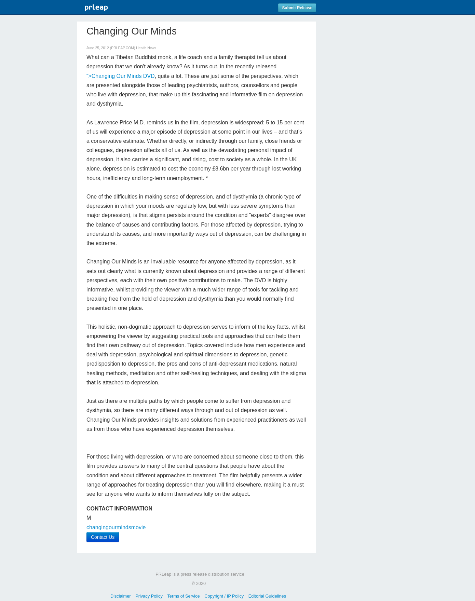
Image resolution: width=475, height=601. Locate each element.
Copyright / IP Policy (224, 596)
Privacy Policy (149, 596)
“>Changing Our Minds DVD (120, 76)
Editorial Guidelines (267, 596)
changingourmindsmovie (116, 527)
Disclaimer (120, 596)
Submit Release (297, 7)
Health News (146, 48)
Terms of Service (183, 596)
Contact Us (102, 537)
